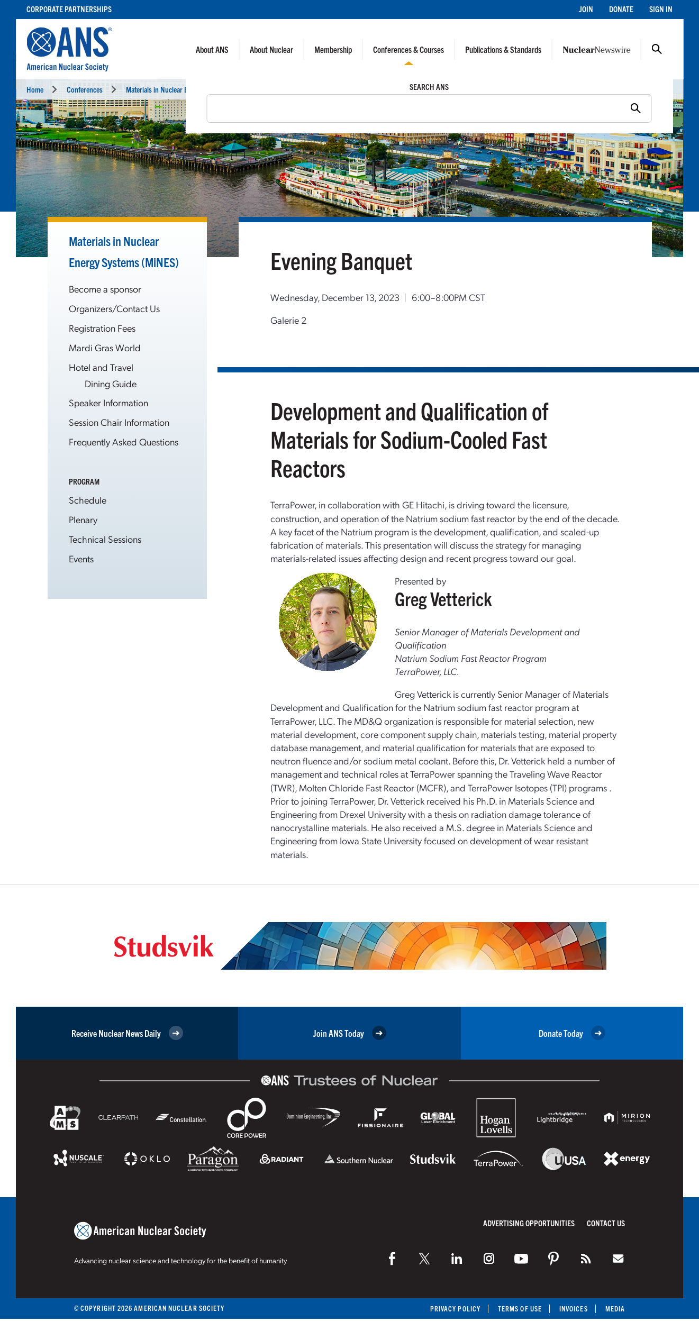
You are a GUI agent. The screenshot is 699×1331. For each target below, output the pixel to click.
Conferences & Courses (408, 49)
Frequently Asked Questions (123, 441)
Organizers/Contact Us (114, 308)
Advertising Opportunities (529, 1223)
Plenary (83, 519)
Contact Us (606, 1223)
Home (34, 89)
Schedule (87, 500)
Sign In (661, 9)
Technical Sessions (105, 539)
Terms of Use (520, 1308)
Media (615, 1308)
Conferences (85, 89)
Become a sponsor (105, 288)
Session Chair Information (119, 422)
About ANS (212, 49)
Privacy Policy (455, 1308)
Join (586, 9)
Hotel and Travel (101, 367)
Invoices (573, 1308)
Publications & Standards (503, 49)
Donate (621, 9)
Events (290, 89)
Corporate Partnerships (69, 9)
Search (657, 49)
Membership (333, 49)
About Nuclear (271, 49)
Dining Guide (111, 383)
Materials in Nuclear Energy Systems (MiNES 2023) (198, 89)
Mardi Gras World (105, 347)
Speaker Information (108, 402)
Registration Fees (102, 328)
